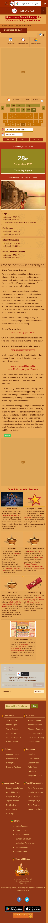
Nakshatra (32, 771)
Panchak (31, 754)
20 (20, 121)
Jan (8, 106)
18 (10, 121)
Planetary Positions (35, 729)
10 (10, 118)
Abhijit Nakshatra (35, 775)
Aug (12, 110)
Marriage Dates (12, 754)
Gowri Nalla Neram (35, 792)
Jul (38, 106)
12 (20, 118)
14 (31, 118)
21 (26, 121)
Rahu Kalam (33, 767)
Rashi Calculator (22, 835)
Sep (18, 110)
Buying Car (10, 763)
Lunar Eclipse (11, 725)
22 (31, 121)
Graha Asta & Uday (35, 733)
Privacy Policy (23, 883)
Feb (13, 106)
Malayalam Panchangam (25, 843)
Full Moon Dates (34, 720)
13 (26, 118)
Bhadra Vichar (33, 763)
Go (34, 706)
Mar (18, 106)
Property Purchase (13, 767)
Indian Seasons (22, 826)
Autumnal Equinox (13, 738)
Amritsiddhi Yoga (12, 792)
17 (5, 121)
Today (23, 139)
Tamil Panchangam (35, 788)
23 (36, 121)
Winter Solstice (12, 742)
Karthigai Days (34, 801)
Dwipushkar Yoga (13, 796)
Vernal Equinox (12, 729)
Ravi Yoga (10, 814)
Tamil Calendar (34, 796)
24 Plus (35, 100)
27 (18, 124)
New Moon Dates (35, 725)
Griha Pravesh (12, 759)
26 (13, 124)
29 (28, 124)
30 (33, 124)
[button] (27, 3)
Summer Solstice (13, 733)
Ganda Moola (33, 759)
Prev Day (9, 139)
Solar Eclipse (11, 720)
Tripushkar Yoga (12, 801)
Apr (23, 106)
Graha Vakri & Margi (36, 738)
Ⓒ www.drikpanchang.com (23, 881)
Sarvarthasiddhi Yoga (14, 788)
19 (15, 121)
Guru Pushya (11, 809)
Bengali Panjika (22, 847)
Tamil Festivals (34, 805)
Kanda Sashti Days (35, 809)
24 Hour (25, 100)
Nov (28, 110)
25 (8, 124)
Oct (23, 110)
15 (36, 118)
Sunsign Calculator (23, 839)
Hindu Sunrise (21, 830)
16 (41, 118)
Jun (33, 106)
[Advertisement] (24, 72)
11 (15, 118)
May (28, 106)
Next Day (36, 139)
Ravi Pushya (11, 805)
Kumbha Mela (21, 852)
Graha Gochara (34, 742)
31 (38, 124)
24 (41, 121)
